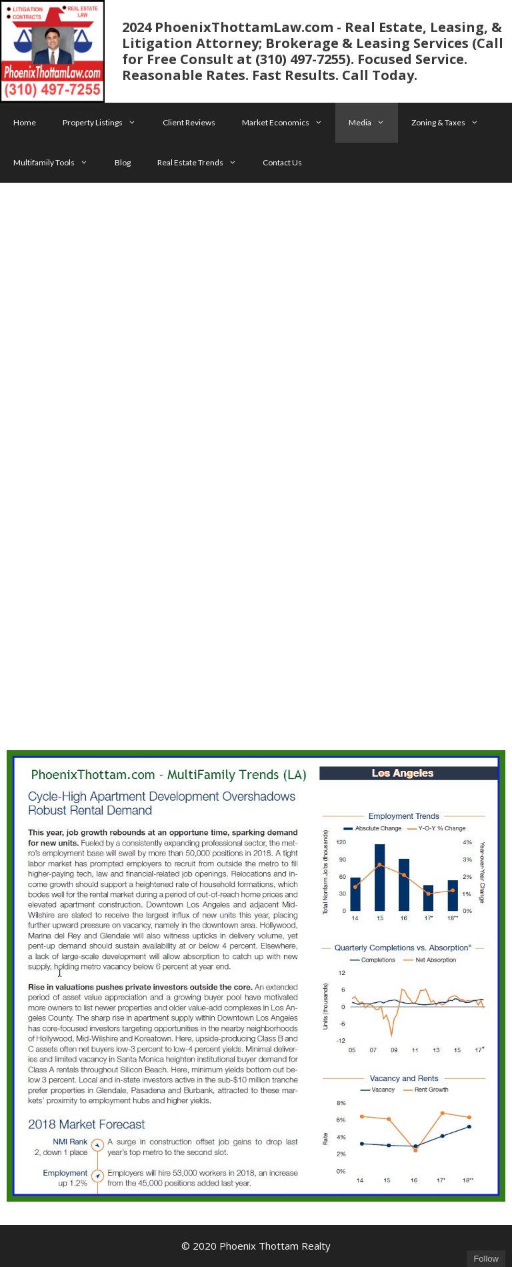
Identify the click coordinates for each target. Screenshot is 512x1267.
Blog (123, 162)
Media (373, 123)
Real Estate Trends (203, 163)
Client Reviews (189, 122)
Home (24, 122)
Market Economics (289, 123)
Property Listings (106, 123)
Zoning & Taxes (451, 123)
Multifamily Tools (57, 163)
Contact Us (282, 162)
